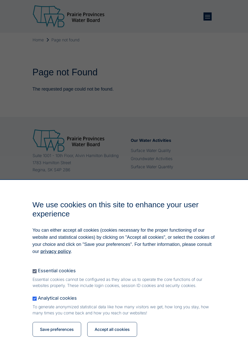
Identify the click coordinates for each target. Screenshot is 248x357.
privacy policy (55, 252)
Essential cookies (57, 272)
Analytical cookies (57, 299)
